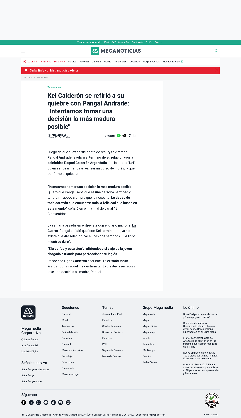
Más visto (59, 61)
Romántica (148, 344)
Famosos (107, 338)
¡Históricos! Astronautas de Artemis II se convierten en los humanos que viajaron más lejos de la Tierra (200, 342)
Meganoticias (150, 326)
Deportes (135, 61)
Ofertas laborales (111, 326)
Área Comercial (29, 345)
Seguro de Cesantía (112, 350)
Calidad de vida (70, 332)
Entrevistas (68, 362)
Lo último (33, 61)
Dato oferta (68, 368)
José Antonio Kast (112, 314)
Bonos (158, 42)
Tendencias (120, 61)
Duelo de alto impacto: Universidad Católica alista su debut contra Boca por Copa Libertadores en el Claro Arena (199, 327)
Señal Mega (27, 375)
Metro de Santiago (112, 356)
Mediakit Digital (29, 351)
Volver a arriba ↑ (212, 414)
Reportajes (67, 356)
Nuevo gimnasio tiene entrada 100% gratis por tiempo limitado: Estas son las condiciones (200, 355)
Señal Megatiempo (31, 381)
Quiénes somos (143, 415)
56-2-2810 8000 (126, 415)
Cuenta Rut (123, 42)
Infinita (146, 338)
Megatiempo (149, 332)
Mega (146, 320)
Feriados (107, 320)
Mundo (107, 61)
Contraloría (137, 42)
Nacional (84, 61)
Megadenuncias (171, 61)
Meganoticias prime (72, 350)
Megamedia (149, 314)
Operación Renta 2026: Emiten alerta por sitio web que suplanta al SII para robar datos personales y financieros (201, 369)
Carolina (147, 356)
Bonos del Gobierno (112, 332)
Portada (72, 61)
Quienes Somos (30, 339)
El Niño (149, 42)
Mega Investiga (151, 61)
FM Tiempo (149, 350)
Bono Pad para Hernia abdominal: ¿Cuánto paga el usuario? (201, 316)
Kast (106, 42)
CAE (113, 42)
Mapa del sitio (159, 415)
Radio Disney (150, 362)
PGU (104, 344)
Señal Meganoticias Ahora (35, 369)
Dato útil (96, 61)
